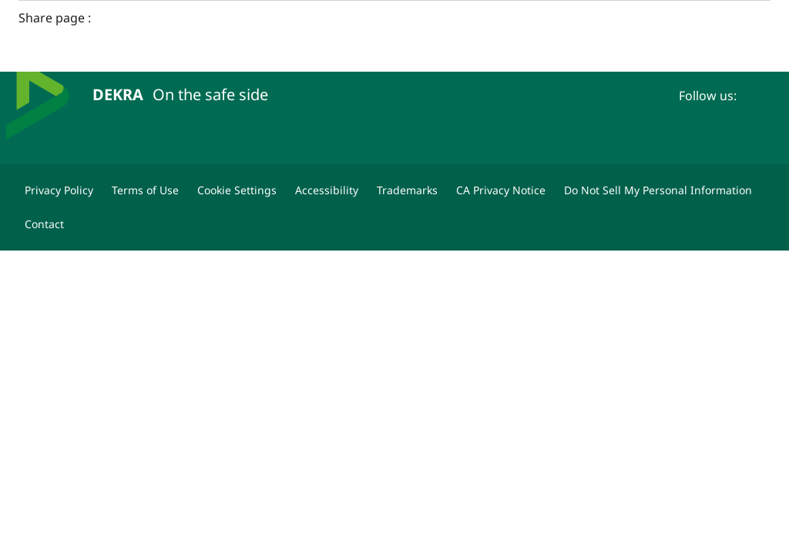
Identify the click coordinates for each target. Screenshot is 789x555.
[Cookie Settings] (237, 190)
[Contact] (44, 224)
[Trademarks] (407, 190)
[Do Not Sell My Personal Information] (658, 190)
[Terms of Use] (145, 190)
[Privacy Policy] (59, 190)
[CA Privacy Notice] (501, 190)
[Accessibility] (326, 190)
